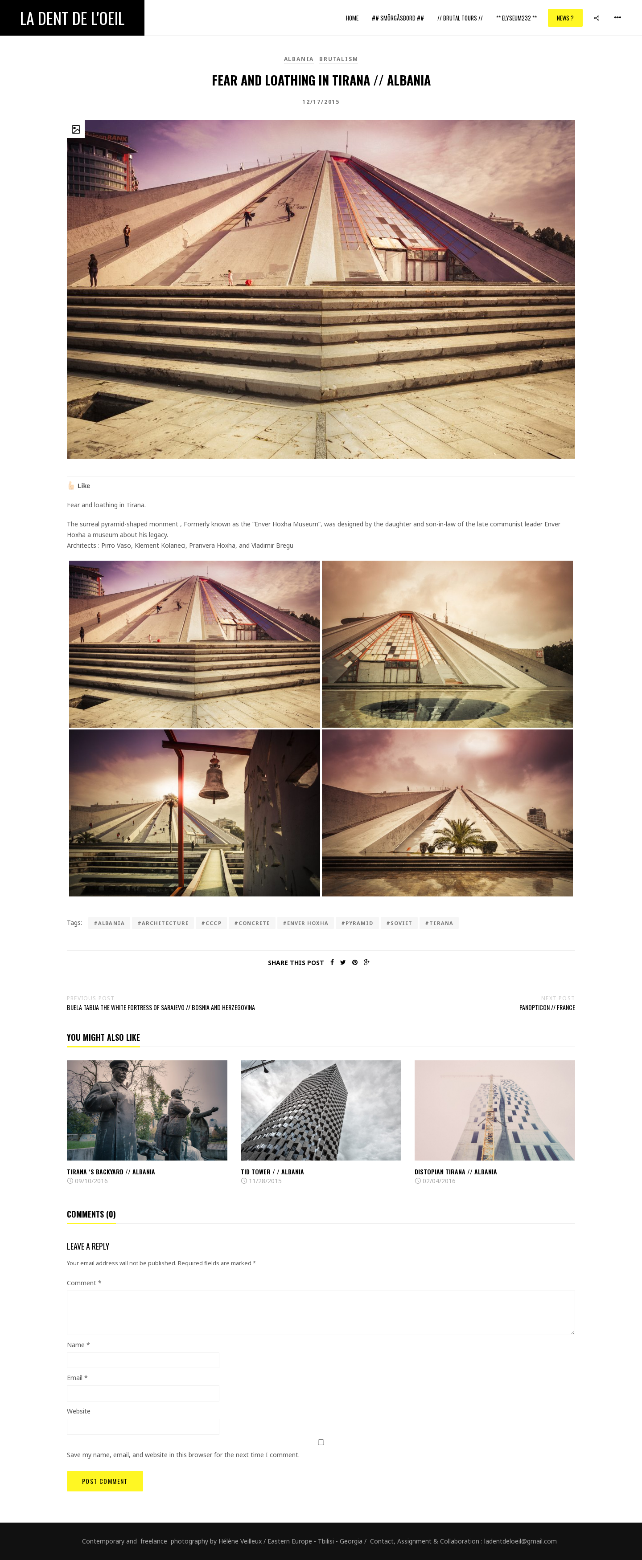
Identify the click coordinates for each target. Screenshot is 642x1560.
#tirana (439, 923)
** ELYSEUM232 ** (516, 17)
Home (352, 17)
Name (78, 1344)
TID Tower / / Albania (272, 1171)
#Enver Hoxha (306, 923)
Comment (84, 1283)
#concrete (252, 923)
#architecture (163, 923)
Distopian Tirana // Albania (456, 1171)
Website (79, 1411)
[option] (147, 1123)
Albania (299, 59)
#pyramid (357, 923)
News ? (565, 17)
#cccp (211, 923)
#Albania (109, 923)
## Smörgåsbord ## (398, 17)
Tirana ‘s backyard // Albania (111, 1171)
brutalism (338, 59)
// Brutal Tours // (460, 17)
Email (77, 1377)
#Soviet (399, 923)
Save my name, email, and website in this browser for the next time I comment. (183, 1454)
